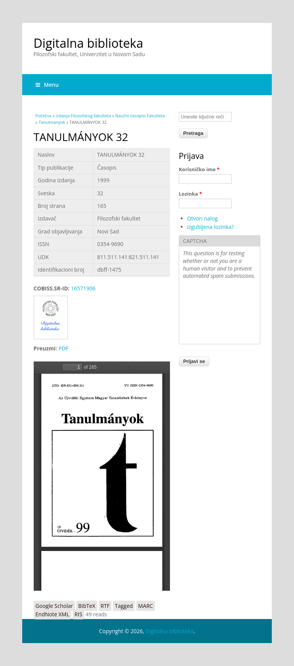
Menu (47, 84)
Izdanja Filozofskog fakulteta (83, 115)
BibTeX (86, 605)
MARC (145, 605)
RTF (105, 605)
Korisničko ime (199, 169)
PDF (64, 348)
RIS (78, 614)
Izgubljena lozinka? (210, 226)
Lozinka (190, 193)
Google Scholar (54, 605)
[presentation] (214, 312)
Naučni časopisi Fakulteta (140, 115)
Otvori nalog (202, 218)
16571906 (83, 288)
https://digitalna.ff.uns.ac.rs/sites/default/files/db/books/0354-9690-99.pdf (102, 476)
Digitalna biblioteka (88, 43)
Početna (43, 115)
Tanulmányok (52, 122)
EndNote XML (52, 614)
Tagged (124, 605)
